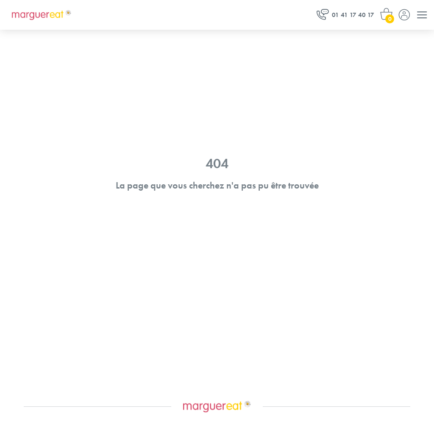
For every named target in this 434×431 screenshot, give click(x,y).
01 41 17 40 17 (345, 14)
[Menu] (422, 15)
